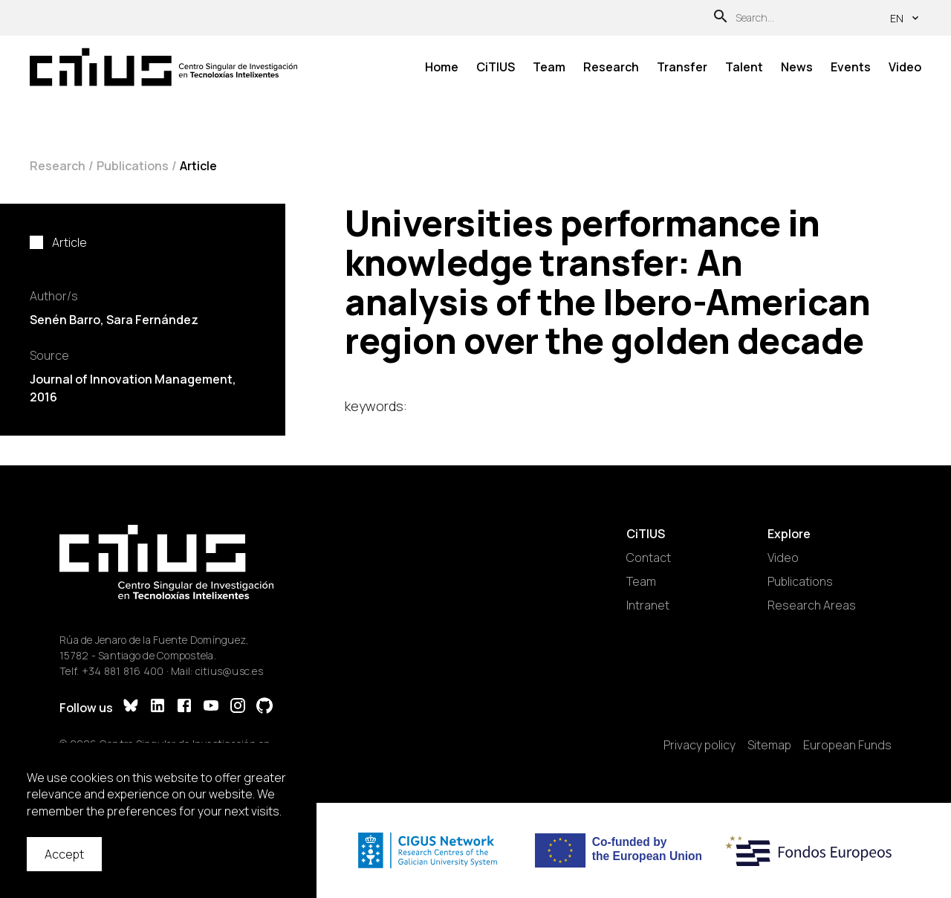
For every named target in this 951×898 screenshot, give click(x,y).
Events (851, 67)
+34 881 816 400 (123, 671)
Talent (744, 67)
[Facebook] (184, 707)
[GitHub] (264, 707)
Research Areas (811, 605)
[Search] (721, 18)
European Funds (847, 745)
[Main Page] (163, 67)
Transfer (682, 67)
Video (905, 67)
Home (441, 67)
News (797, 67)
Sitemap (769, 745)
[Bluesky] (131, 707)
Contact (648, 557)
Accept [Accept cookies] (64, 854)
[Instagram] (238, 707)
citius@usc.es (229, 671)
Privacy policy (699, 745)
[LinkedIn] (157, 707)
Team (549, 67)
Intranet (647, 605)
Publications (133, 166)
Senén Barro (65, 319)
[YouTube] (211, 707)
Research (611, 67)
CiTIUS (495, 67)
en (905, 18)
